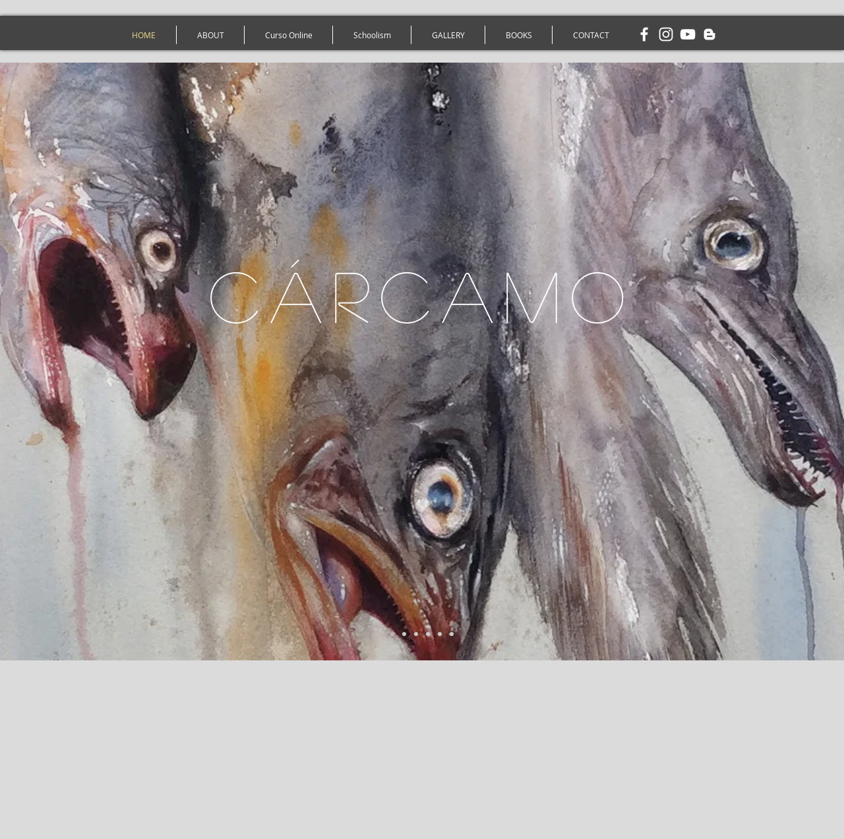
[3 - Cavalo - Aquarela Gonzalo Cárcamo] (416, 634)
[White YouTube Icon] (687, 34)
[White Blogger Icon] (709, 34)
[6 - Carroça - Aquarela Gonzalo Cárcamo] (452, 634)
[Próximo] (774, 361)
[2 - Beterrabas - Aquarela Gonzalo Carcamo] (404, 634)
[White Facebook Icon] (644, 34)
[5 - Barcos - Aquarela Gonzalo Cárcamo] (440, 634)
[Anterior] (69, 361)
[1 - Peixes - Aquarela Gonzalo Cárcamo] (392, 634)
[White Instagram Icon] (666, 34)
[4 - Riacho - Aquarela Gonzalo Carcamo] (428, 634)
